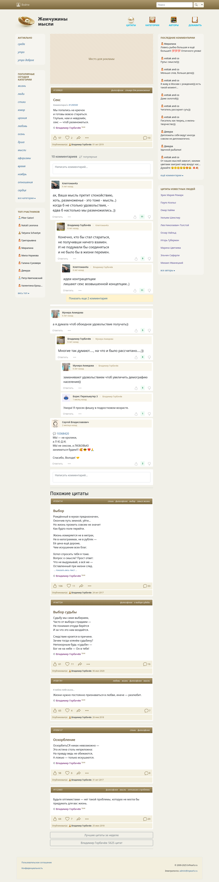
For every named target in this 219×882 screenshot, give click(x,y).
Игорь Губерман (170, 240)
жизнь (125, 680)
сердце (22, 190)
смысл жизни (143, 501)
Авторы (173, 18)
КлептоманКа (101, 225)
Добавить (195, 18)
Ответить (57, 216)
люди (21, 94)
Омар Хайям (168, 210)
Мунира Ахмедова (104, 339)
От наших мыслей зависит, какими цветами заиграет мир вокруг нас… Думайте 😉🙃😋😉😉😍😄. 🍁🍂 (180, 164)
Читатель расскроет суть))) (175, 109)
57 (59, 137)
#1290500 (73, 105)
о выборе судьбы (142, 602)
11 (142, 216)
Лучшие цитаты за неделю (101, 835)
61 (59, 664)
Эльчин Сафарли (170, 255)
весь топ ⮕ (23, 293)
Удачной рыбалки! (171, 149)
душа (21, 142)
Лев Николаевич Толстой (175, 225)
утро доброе (26, 60)
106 (60, 585)
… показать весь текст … (65, 570)
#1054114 (57, 501)
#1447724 (57, 602)
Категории (152, 18)
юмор (21, 110)
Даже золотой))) (169, 98)
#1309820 (57, 90)
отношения (25, 182)
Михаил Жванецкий (172, 262)
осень (21, 134)
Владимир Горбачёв (103, 267)
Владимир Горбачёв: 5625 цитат (101, 843)
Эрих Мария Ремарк (172, 195)
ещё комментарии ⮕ (172, 175)
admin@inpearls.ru (188, 870)
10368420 (61, 433)
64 (59, 818)
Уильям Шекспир (170, 217)
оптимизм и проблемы (139, 789)
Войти (23, 5)
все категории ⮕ (27, 198)
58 (59, 773)
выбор (132, 501)
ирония (22, 118)
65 (59, 710)
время (21, 166)
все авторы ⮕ (168, 270)
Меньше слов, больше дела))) (177, 72)
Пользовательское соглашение (37, 862)
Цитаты (131, 18)
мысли (147, 680)
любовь (116, 680)
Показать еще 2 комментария (88, 298)
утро (21, 52)
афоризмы (24, 158)
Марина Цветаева (171, 247)
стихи (111, 501)
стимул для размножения (137, 90)
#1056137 (57, 730)
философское (117, 90)
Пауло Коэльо (168, 202)
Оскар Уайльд (168, 232)
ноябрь (22, 174)
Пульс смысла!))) (170, 61)
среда (21, 44)
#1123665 (57, 789)
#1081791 (57, 680)
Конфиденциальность (32, 868)
